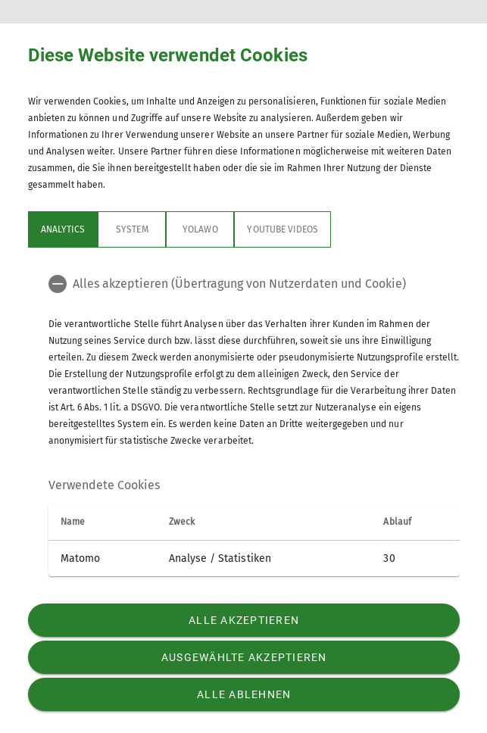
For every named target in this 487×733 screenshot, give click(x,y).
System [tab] (132, 229)
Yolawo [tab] (200, 229)
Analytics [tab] (63, 229)
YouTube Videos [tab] (282, 229)
